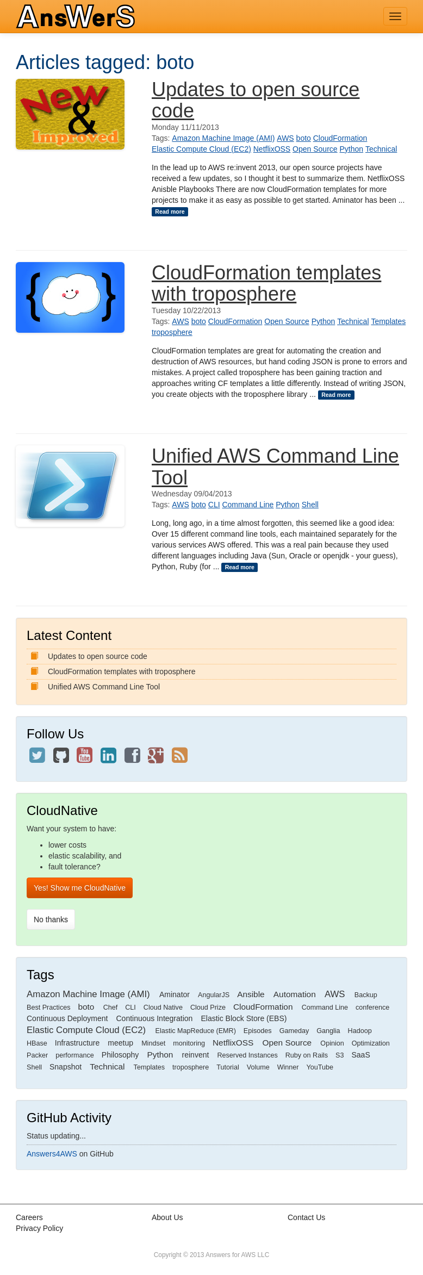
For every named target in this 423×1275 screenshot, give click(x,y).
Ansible (250, 994)
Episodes (258, 1031)
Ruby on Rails (306, 1055)
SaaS (360, 1054)
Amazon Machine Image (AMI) (223, 138)
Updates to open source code (255, 100)
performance (74, 1055)
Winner (288, 1067)
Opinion (332, 1043)
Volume (258, 1067)
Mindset (153, 1043)
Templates (388, 321)
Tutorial (227, 1067)
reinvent (195, 1054)
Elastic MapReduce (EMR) (195, 1031)
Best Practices (49, 1007)
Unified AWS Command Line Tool (275, 467)
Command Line (247, 504)
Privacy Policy (39, 1228)
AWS (285, 138)
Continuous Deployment (67, 1018)
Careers (29, 1217)
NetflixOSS (271, 149)
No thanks (51, 919)
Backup (365, 995)
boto (303, 138)
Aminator (174, 994)
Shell (310, 504)
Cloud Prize (208, 1007)
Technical (381, 149)
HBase (37, 1043)
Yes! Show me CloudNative (80, 888)
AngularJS (213, 995)
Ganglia (328, 1031)
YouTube (320, 1067)
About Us (167, 1217)
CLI (214, 504)
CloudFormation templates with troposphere (266, 284)
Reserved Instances (247, 1055)
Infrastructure (77, 1042)
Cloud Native (163, 1007)
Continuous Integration (154, 1018)
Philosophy (120, 1054)
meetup (120, 1042)
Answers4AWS (52, 1153)
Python (352, 149)
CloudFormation (340, 138)
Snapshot (65, 1066)
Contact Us (306, 1217)
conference (372, 1007)
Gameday (294, 1031)
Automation (294, 994)
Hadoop (360, 1031)
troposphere (172, 332)
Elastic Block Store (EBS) (244, 1018)
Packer (37, 1055)
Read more (169, 211)
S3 (339, 1055)
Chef (110, 1007)
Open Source (315, 149)
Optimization (371, 1043)
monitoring (189, 1043)
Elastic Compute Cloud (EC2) (201, 149)
